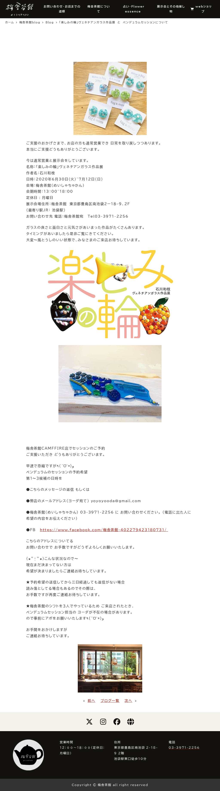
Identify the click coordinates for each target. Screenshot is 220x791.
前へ (91, 700)
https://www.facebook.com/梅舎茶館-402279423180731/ (104, 530)
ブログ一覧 (110, 700)
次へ (128, 700)
